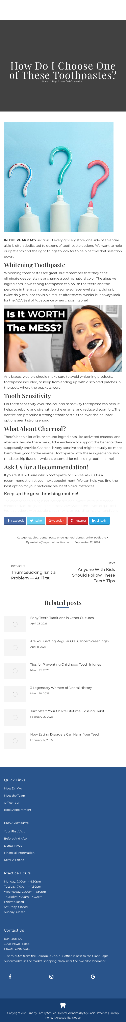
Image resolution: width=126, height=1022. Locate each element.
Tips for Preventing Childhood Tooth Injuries (65, 664)
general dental (74, 537)
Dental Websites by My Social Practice (82, 1012)
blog (35, 537)
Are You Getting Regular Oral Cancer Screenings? (69, 641)
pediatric (100, 537)
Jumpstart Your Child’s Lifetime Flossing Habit (67, 711)
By (49, 542)
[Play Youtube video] (63, 338)
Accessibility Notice (68, 1017)
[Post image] (15, 624)
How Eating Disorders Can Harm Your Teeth (65, 734)
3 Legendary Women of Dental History (61, 688)
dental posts (48, 537)
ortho (89, 537)
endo (60, 537)
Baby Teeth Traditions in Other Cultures (62, 618)
